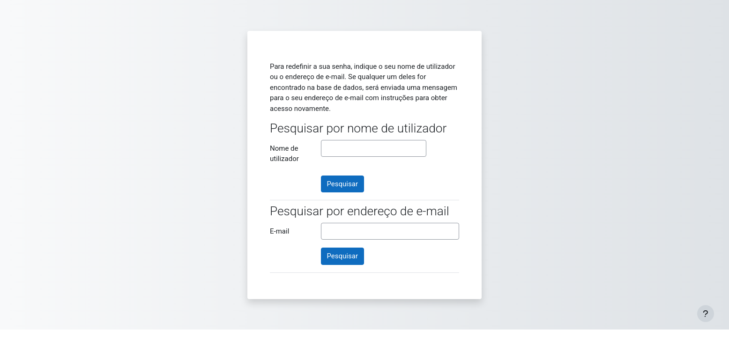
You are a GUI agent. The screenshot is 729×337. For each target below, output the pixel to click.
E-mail (279, 231)
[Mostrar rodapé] (705, 313)
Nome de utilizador (284, 153)
